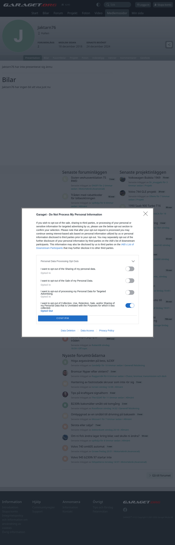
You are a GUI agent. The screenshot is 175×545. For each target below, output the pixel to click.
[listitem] (87, 261)
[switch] (129, 269)
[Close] (146, 215)
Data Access (87, 330)
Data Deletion (68, 330)
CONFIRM (62, 318)
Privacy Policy (106, 330)
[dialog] (87, 272)
